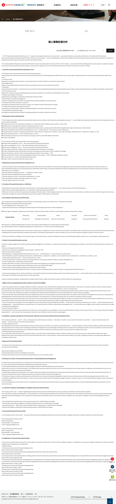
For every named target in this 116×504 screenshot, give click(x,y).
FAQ (86, 31)
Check (110, 50)
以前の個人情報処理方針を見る (65, 50)
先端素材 (53, 5)
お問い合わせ (30, 31)
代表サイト (87, 5)
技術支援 (71, 5)
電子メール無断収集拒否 (27, 494)
